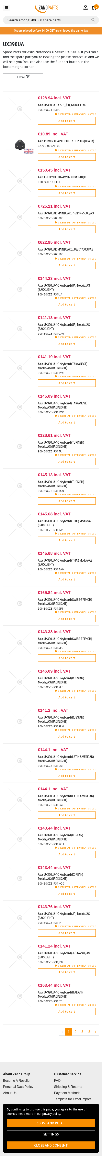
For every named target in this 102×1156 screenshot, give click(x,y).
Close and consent (51, 1145)
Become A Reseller (17, 1080)
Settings (51, 1134)
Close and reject (51, 1123)
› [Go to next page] (95, 1031)
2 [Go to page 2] (75, 1031)
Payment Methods (67, 1093)
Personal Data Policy (18, 1086)
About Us (9, 1093)
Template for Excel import (72, 1099)
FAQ (57, 1080)
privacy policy (51, 1114)
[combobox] (51, 20)
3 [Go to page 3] (82, 1031)
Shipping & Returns (68, 1086)
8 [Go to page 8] (89, 1031)
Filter (23, 77)
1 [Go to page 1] (68, 1031)
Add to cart (66, 121)
